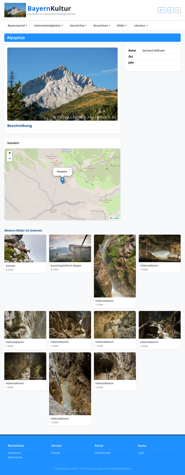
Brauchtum (100, 25)
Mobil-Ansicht (102, 452)
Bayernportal (16, 25)
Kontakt (55, 452)
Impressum (14, 452)
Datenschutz (15, 457)
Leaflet (114, 218)
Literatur (139, 25)
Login (141, 452)
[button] (62, 180)
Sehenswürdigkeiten (47, 25)
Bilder (121, 25)
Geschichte (77, 25)
